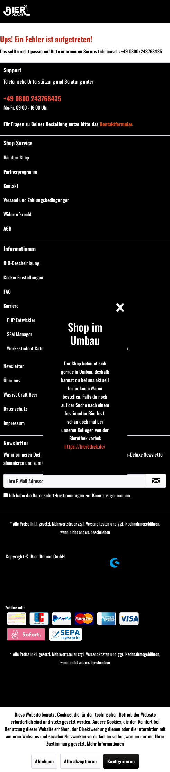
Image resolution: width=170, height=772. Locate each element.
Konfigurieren (121, 761)
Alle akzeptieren (80, 761)
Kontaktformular (116, 124)
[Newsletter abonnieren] (156, 481)
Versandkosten (97, 524)
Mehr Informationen (105, 743)
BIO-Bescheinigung (21, 263)
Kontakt (10, 185)
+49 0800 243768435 (32, 98)
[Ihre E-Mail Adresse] (74, 481)
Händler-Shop (16, 157)
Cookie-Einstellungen (23, 277)
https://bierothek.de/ (85, 446)
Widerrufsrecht (17, 214)
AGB (7, 228)
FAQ (7, 291)
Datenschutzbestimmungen (58, 495)
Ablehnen (44, 761)
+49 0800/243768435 (141, 51)
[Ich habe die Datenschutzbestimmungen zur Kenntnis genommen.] (5, 495)
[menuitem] (85, 157)
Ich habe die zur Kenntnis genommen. (70, 495)
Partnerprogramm (20, 171)
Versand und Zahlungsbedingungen (36, 199)
